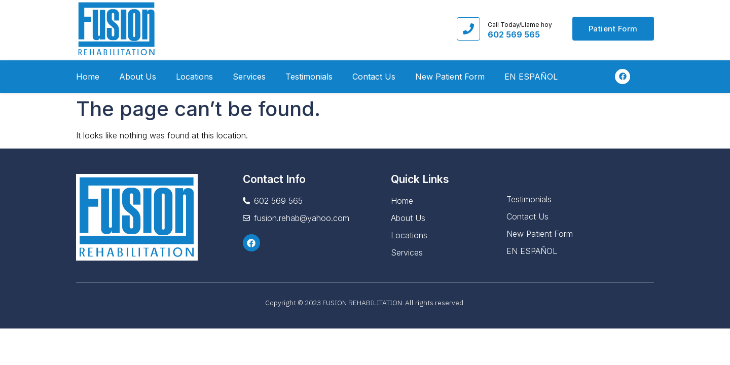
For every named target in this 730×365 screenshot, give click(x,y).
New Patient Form (450, 76)
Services (249, 76)
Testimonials (309, 76)
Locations (194, 76)
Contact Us (373, 76)
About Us (137, 76)
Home (87, 76)
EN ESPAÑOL (531, 76)
